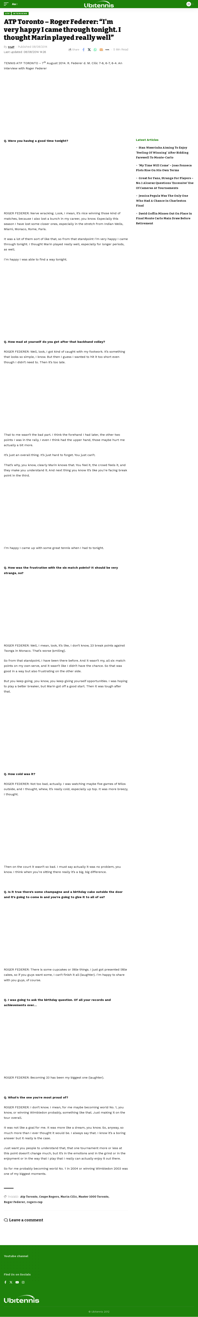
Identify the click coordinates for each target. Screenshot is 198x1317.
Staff (11, 46)
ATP (7, 13)
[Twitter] (11, 1283)
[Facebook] (5, 1283)
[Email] (101, 50)
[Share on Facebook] (83, 50)
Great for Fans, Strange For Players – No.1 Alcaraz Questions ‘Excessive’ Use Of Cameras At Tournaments (165, 183)
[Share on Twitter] (89, 50)
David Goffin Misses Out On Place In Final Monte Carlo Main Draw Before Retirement (164, 218)
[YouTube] (17, 1283)
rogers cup (35, 1202)
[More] (107, 50)
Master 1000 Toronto (93, 1196)
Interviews (20, 13)
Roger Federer (14, 1202)
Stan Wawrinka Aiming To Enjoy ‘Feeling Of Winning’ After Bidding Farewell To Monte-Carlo (162, 152)
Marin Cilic (69, 1196)
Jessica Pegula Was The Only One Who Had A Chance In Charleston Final (162, 200)
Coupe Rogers (49, 1196)
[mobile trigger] (7, 4)
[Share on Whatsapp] (95, 50)
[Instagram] (24, 1283)
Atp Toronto (29, 1196)
